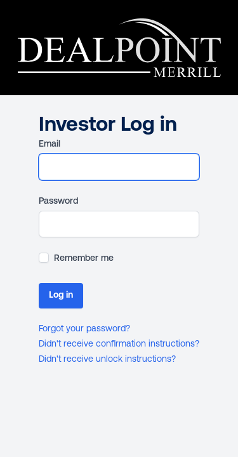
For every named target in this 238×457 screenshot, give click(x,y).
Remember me (84, 258)
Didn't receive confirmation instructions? (119, 344)
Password (58, 201)
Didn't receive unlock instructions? (107, 359)
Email (49, 144)
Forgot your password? (84, 329)
